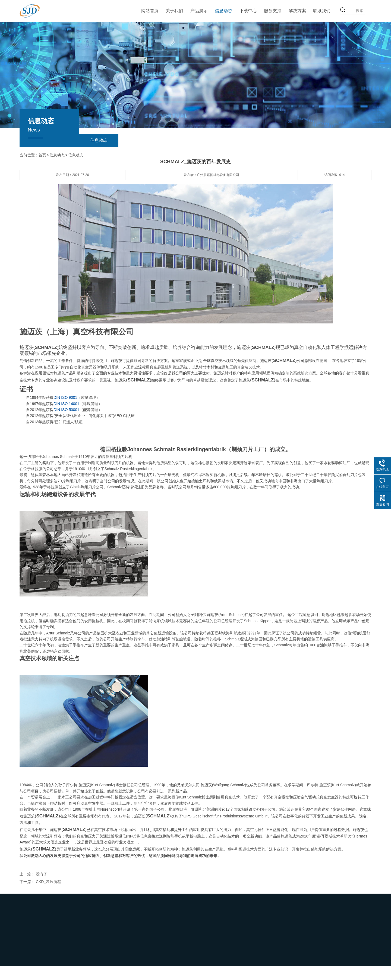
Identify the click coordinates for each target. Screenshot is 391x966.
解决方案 (297, 10)
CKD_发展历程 (48, 881)
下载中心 (248, 10)
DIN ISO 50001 (66, 409)
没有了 (41, 874)
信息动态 (223, 10)
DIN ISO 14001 (66, 403)
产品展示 (199, 10)
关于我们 (174, 10)
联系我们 (321, 10)
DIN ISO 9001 (65, 397)
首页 (42, 155)
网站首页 (150, 10)
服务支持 (272, 10)
